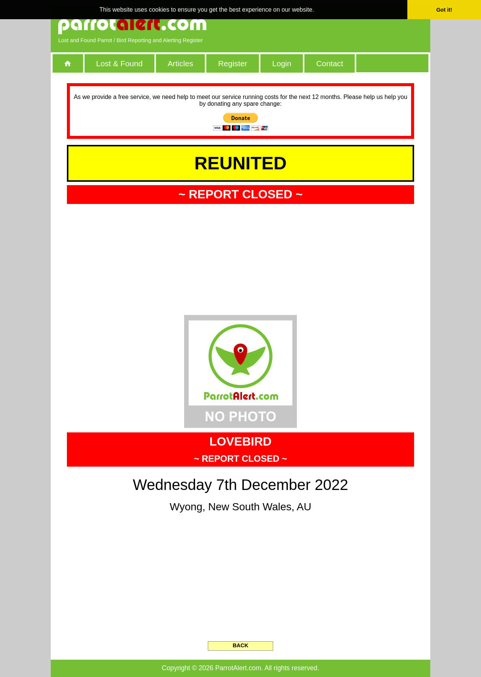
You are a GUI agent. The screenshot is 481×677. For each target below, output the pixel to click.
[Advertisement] (336, 24)
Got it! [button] (444, 10)
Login (281, 63)
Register (232, 63)
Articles (180, 63)
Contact (329, 63)
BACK (240, 645)
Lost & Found (119, 63)
